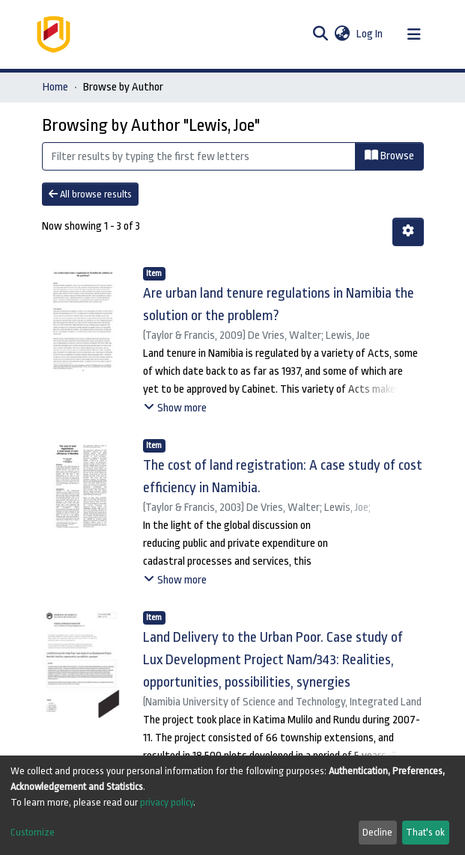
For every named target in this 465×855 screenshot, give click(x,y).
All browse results (90, 194)
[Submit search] (320, 34)
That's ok (425, 832)
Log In (370, 34)
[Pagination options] (408, 232)
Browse (389, 155)
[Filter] (199, 156)
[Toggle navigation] (414, 34)
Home (55, 87)
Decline (377, 832)
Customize (32, 832)
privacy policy (166, 802)
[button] (342, 34)
